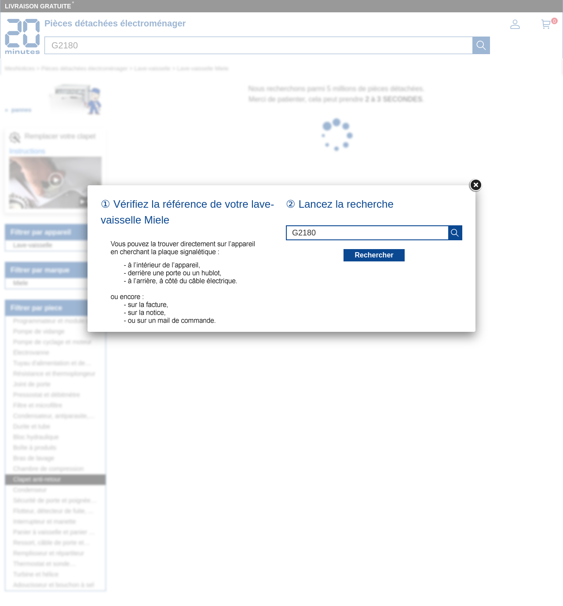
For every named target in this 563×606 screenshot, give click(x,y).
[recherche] (454, 232)
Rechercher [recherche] (374, 255)
